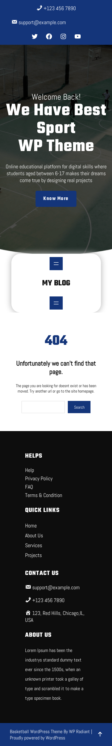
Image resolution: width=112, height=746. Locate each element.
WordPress (55, 738)
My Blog (56, 283)
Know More (56, 199)
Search (79, 407)
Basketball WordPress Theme (37, 731)
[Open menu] (56, 263)
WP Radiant (79, 731)
